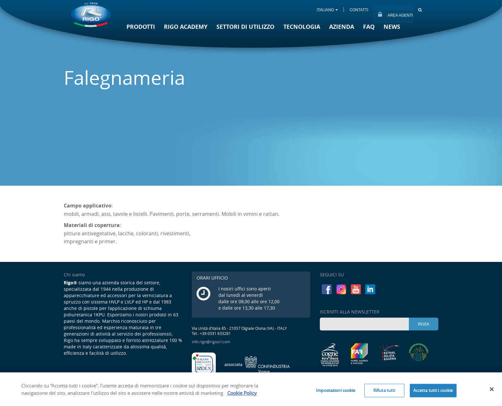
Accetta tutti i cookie (433, 392)
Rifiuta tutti (384, 392)
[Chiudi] (492, 391)
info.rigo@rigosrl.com (211, 341)
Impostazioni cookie (335, 392)
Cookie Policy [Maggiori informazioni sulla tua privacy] (242, 394)
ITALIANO (327, 10)
